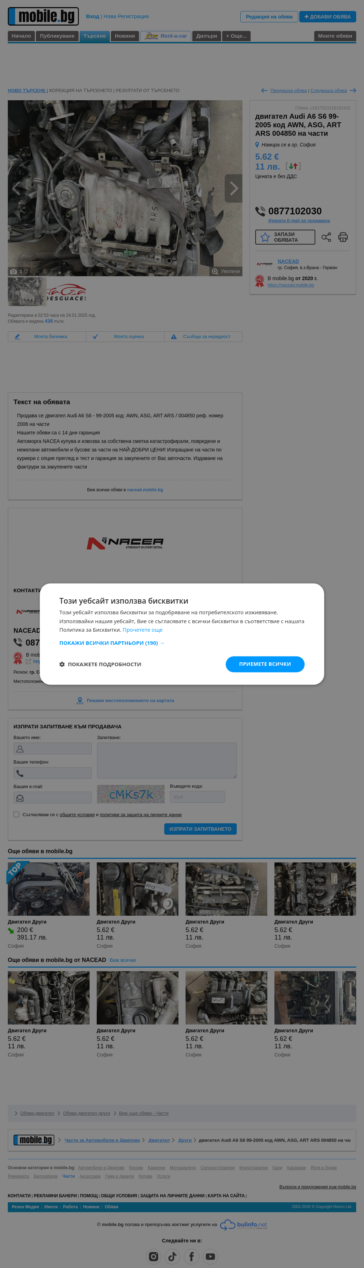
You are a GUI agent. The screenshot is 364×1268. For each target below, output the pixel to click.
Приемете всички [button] (265, 663)
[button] (182, 643)
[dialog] (182, 634)
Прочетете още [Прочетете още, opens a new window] (142, 629)
